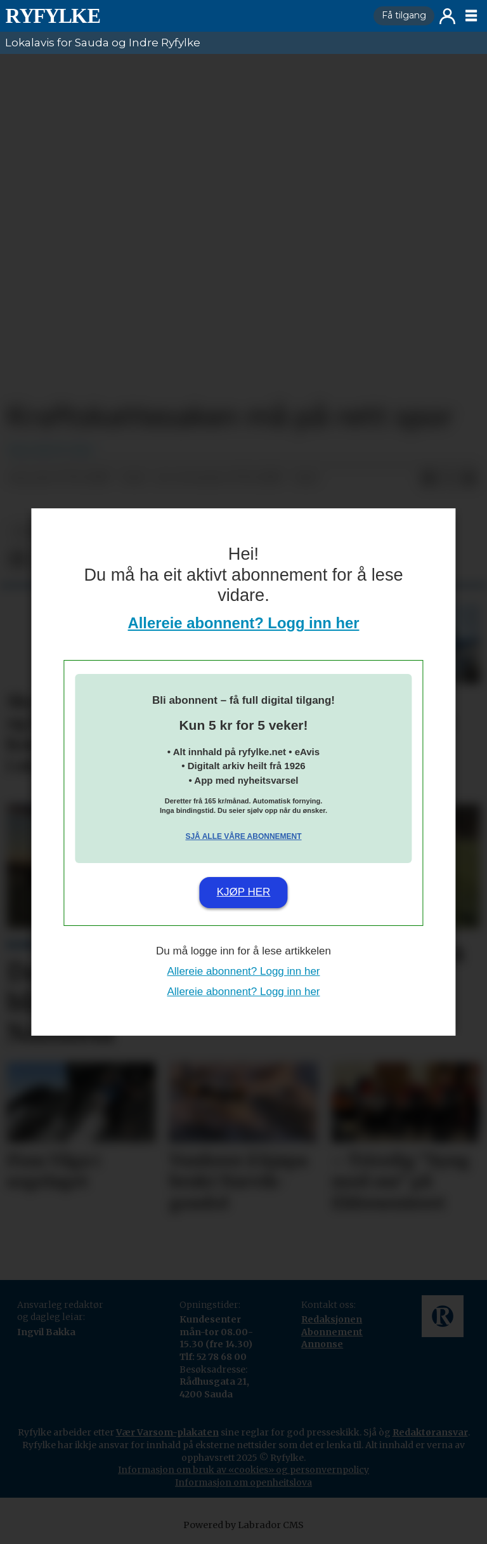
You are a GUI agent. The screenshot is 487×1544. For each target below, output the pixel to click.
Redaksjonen (331, 1319)
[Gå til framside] (52, 15)
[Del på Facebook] (428, 478)
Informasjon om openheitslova (243, 1482)
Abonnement (332, 1332)
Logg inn (447, 16)
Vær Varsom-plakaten (167, 1432)
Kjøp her (244, 892)
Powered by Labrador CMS (243, 1525)
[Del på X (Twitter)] (448, 478)
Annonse (322, 1344)
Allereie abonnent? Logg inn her (244, 622)
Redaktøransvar (430, 1432)
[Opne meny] (471, 16)
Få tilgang (404, 15)
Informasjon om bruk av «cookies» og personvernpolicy (243, 1469)
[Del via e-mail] (469, 478)
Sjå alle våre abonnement (243, 836)
